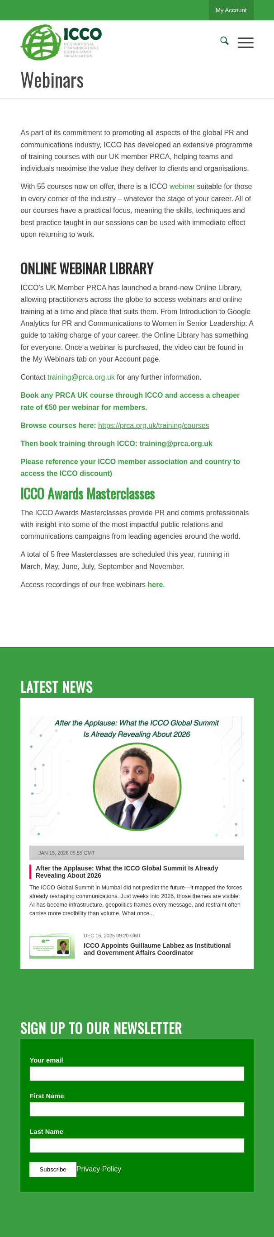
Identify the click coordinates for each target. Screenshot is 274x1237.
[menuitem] (220, 42)
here (154, 584)
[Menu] (241, 42)
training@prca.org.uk (81, 377)
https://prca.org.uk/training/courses (153, 425)
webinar (182, 186)
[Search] (220, 42)
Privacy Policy (99, 1169)
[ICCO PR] (113, 42)
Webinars (52, 79)
